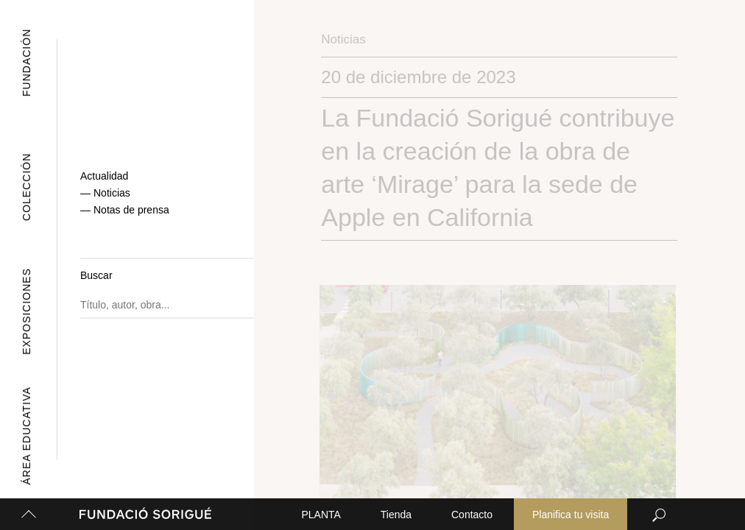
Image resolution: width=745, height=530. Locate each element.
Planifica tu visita (570, 514)
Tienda (396, 514)
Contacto (471, 514)
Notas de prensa (131, 213)
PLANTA (320, 514)
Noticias (111, 200)
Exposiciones (15, 311)
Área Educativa (23, 436)
